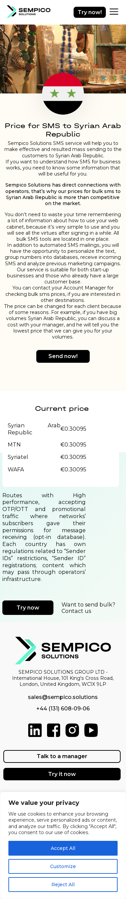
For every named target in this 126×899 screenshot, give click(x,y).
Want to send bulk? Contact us (88, 607)
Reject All (63, 885)
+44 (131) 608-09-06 (63, 708)
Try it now (62, 774)
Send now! (63, 356)
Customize (63, 866)
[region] (63, 845)
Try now (27, 607)
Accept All (63, 848)
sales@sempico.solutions (63, 697)
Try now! (90, 12)
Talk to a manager (62, 756)
